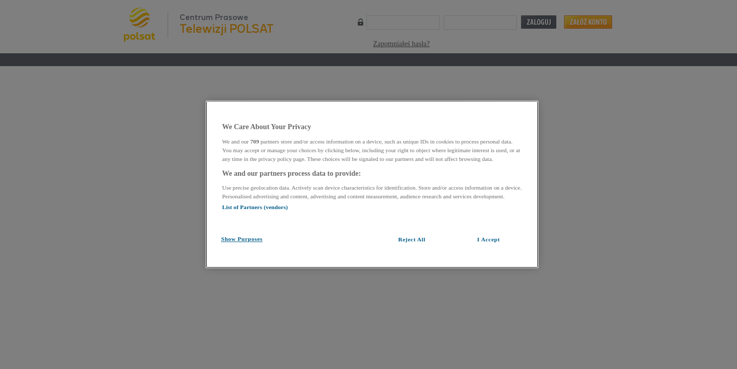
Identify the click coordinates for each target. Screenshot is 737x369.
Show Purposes (242, 239)
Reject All (411, 239)
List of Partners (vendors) (255, 207)
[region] (372, 184)
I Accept (488, 239)
